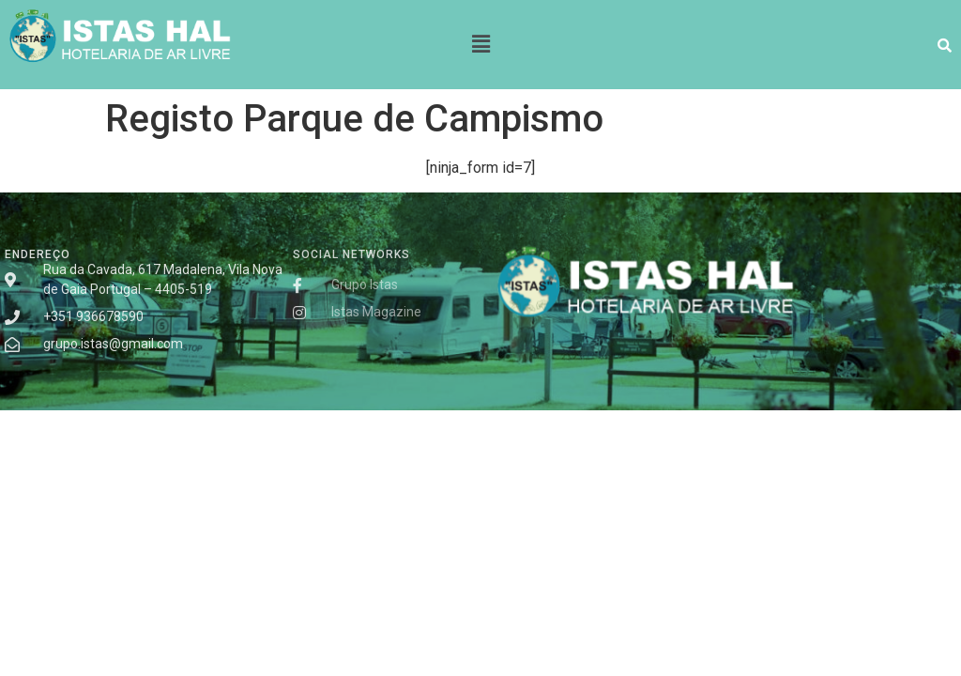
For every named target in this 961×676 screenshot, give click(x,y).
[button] (480, 44)
